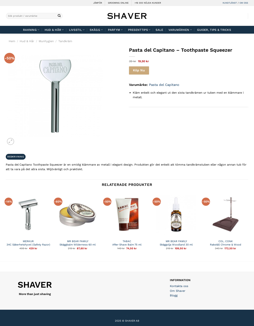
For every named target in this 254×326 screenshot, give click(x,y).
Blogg (174, 295)
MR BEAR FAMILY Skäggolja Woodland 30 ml (176, 243)
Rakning (31, 30)
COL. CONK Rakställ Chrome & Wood (225, 243)
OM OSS (244, 3)
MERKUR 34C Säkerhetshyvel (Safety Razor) (28, 243)
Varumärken (180, 30)
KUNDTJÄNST (230, 3)
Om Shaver (177, 291)
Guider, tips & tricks (214, 30)
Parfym (115, 30)
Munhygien (46, 41)
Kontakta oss (179, 286)
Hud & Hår (54, 30)
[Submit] (59, 16)
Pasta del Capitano (164, 85)
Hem (12, 41)
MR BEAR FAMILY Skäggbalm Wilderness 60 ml (78, 243)
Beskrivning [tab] (15, 156)
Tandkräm (65, 41)
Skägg (96, 30)
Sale (159, 30)
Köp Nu (139, 70)
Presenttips (139, 30)
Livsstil (77, 30)
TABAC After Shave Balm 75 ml (126, 243)
